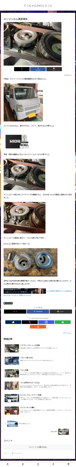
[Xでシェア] (26, 69)
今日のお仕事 (8, 303)
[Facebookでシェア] (38, 69)
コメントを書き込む (38, 443)
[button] (49, 69)
